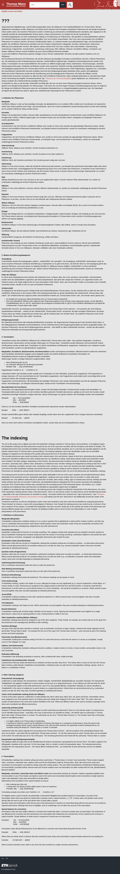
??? (16, 4)
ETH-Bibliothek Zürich (8, 869)
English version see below (12, 11)
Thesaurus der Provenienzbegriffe (57, 78)
